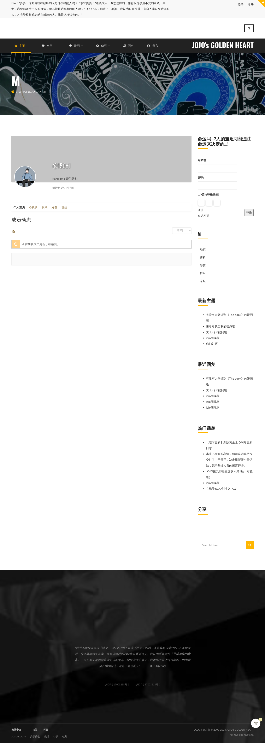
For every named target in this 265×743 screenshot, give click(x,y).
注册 (251, 4)
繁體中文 (16, 727)
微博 (46, 734)
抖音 (45, 727)
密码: (201, 175)
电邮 (64, 734)
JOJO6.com (18, 734)
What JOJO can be (32, 89)
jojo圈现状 (212, 336)
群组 (64, 205)
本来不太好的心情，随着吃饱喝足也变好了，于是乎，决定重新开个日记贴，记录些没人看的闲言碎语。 (229, 457)
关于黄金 (35, 734)
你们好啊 (212, 341)
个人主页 (19, 205)
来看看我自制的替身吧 (220, 324)
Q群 (55, 734)
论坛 (203, 279)
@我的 (33, 205)
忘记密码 (203, 213)
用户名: (202, 158)
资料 (203, 255)
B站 (35, 727)
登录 (241, 4)
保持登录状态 (210, 192)
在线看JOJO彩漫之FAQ (221, 486)
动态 (203, 247)
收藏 (44, 205)
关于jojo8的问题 (216, 330)
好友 (54, 205)
